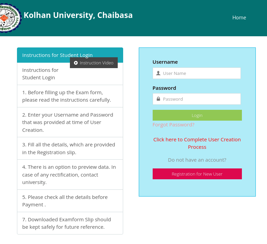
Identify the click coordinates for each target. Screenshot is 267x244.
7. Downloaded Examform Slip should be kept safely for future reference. (66, 223)
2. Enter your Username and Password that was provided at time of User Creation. (67, 122)
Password (164, 87)
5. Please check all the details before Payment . (65, 201)
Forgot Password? (173, 124)
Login (197, 115)
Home (239, 17)
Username (165, 61)
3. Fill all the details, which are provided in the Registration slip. (68, 148)
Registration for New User (197, 174)
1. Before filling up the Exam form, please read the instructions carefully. (66, 96)
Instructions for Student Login (70, 57)
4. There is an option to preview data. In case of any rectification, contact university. (69, 174)
